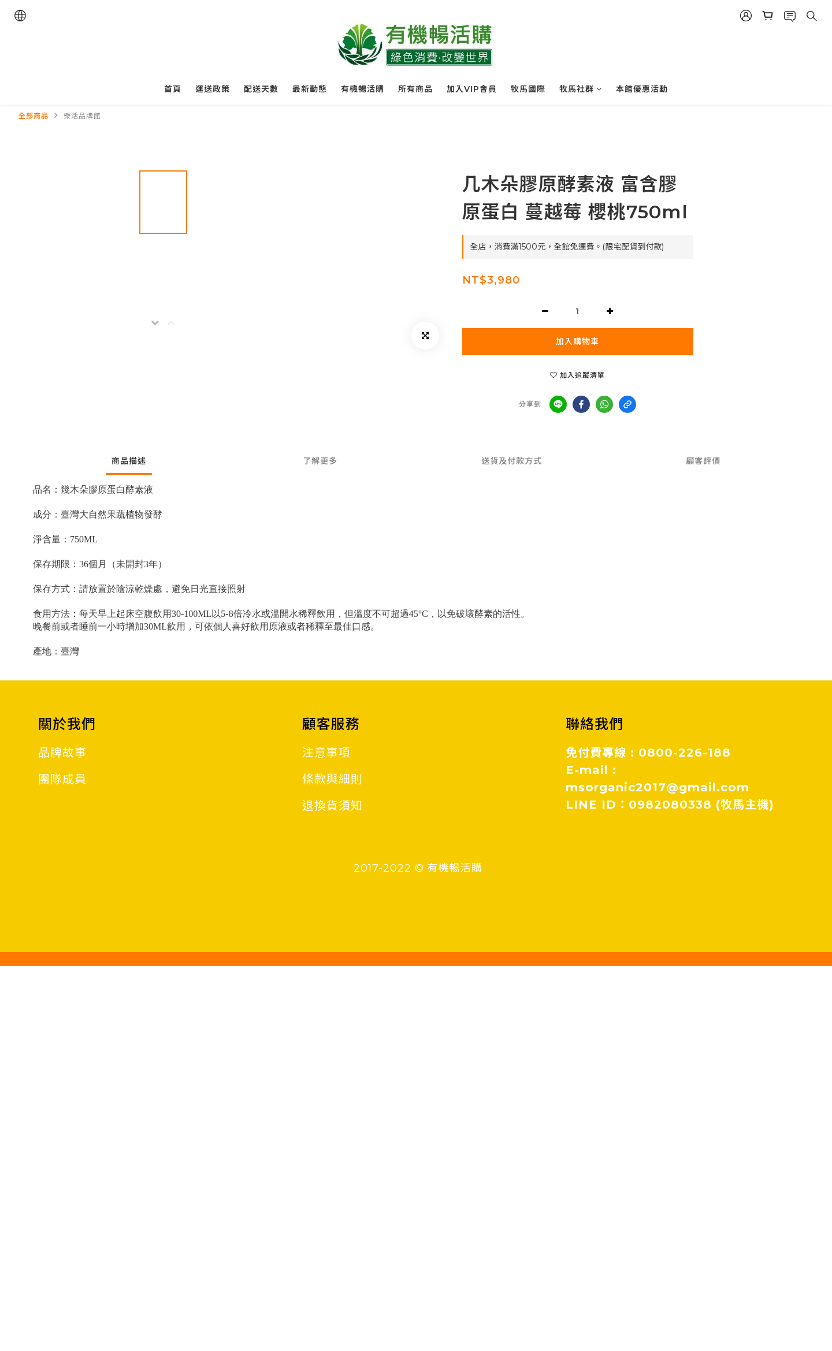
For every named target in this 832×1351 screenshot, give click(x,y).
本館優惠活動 (642, 89)
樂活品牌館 (82, 115)
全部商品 (33, 115)
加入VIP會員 (472, 89)
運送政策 (212, 89)
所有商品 (415, 89)
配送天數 (261, 89)
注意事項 (326, 753)
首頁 (172, 89)
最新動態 (309, 89)
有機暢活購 (362, 89)
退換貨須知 (332, 806)
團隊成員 (62, 779)
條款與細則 (332, 779)
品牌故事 (62, 753)
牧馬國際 (528, 89)
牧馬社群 (580, 89)
